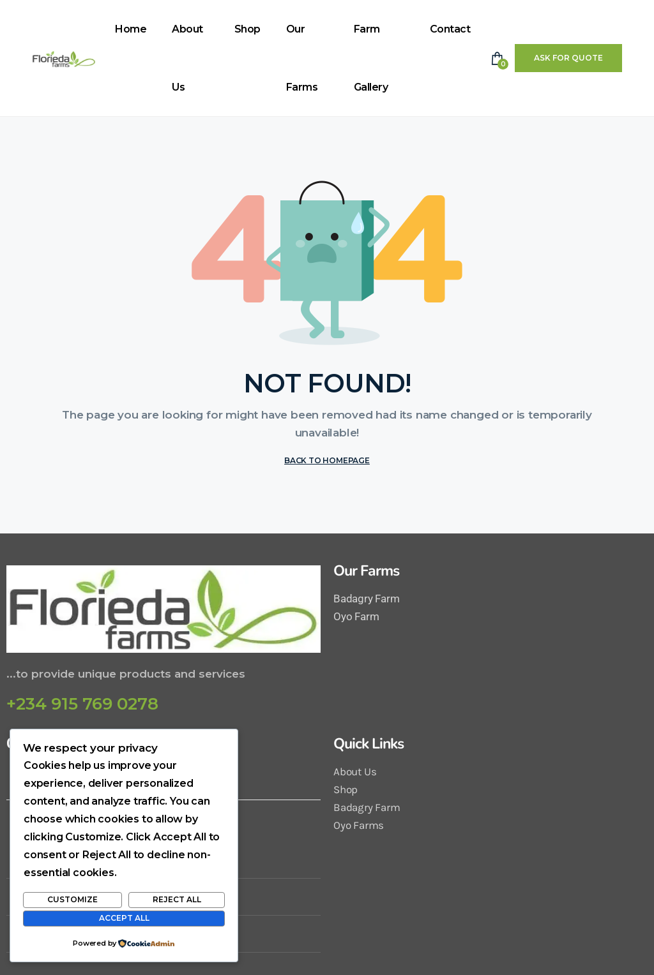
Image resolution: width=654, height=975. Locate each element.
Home (130, 29)
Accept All (124, 918)
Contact (450, 29)
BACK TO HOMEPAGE (327, 460)
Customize (72, 899)
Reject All (177, 899)
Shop (247, 29)
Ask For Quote (568, 58)
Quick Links (368, 744)
